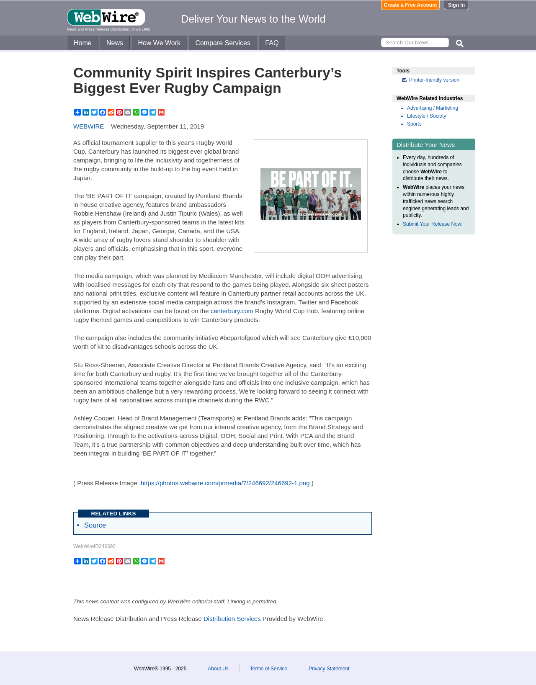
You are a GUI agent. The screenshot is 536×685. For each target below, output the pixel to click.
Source (95, 525)
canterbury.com (232, 310)
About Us (218, 669)
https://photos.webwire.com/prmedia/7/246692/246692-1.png (225, 483)
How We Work (159, 42)
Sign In (456, 5)
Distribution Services (232, 618)
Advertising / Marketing (432, 108)
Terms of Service (268, 669)
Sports (414, 124)
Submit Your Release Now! (433, 224)
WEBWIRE (88, 126)
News (114, 42)
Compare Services (222, 42)
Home (83, 42)
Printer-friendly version (434, 80)
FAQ (271, 42)
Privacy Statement (329, 669)
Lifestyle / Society (426, 116)
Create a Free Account (410, 5)
